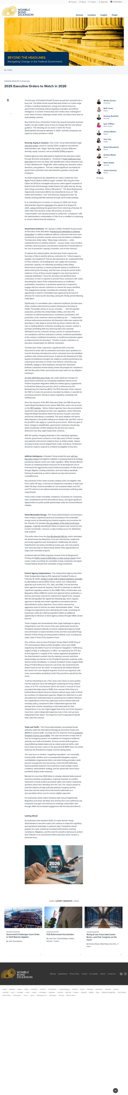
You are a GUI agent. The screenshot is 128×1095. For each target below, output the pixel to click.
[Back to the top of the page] (115, 1090)
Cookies (84, 974)
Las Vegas (20, 992)
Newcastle (52, 992)
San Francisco (122, 992)
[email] (7, 100)
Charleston (34, 989)
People (114, 15)
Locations (92, 15)
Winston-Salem (71, 995)
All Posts (8, 70)
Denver (82, 989)
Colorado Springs (64, 989)
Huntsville (5, 992)
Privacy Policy (74, 974)
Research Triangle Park (108, 992)
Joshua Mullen (110, 131)
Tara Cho (107, 139)
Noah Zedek (109, 162)
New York (68, 992)
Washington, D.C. (42, 995)
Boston (20, 989)
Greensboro (99, 989)
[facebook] (7, 118)
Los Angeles (42, 992)
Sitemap (53, 974)
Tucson (26, 995)
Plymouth (83, 992)
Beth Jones (108, 108)
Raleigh (91, 992)
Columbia (75, 989)
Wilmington (53, 995)
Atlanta (5, 989)
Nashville (60, 992)
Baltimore (12, 989)
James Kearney (110, 170)
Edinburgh (90, 989)
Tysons (32, 995)
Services (79, 15)
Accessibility (93, 974)
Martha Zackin (110, 100)
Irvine (12, 992)
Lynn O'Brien (109, 123)
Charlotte (42, 989)
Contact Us (111, 974)
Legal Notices (62, 974)
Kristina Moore (110, 155)
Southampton (17, 995)
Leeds (27, 992)
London (34, 992)
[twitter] (7, 106)
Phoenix (76, 992)
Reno (97, 992)
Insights (103, 15)
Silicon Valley (6, 995)
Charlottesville (52, 989)
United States (117, 2)
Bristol (26, 989)
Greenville (108, 989)
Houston (116, 989)
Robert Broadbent (111, 147)
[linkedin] (7, 112)
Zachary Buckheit (111, 116)
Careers (103, 974)
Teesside (61, 995)
